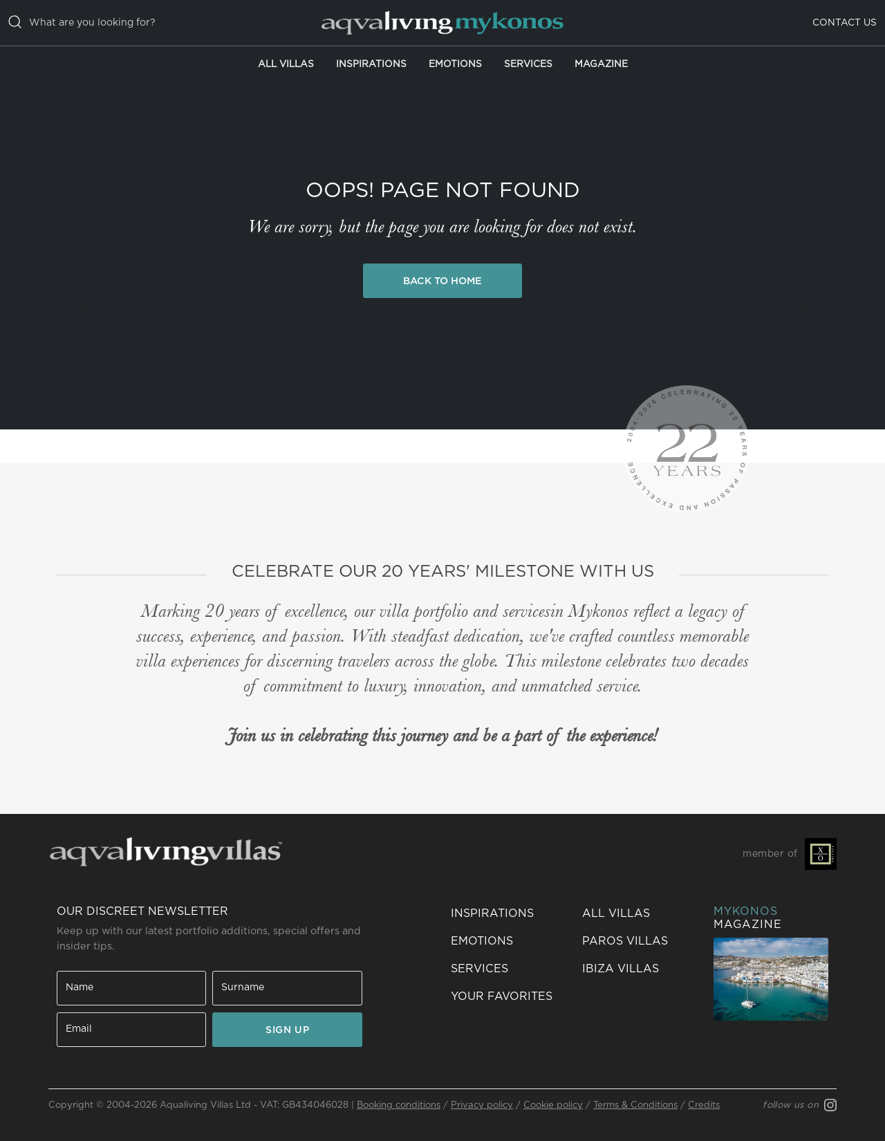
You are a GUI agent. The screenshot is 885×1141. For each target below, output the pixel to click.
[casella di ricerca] (153, 23)
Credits (704, 1105)
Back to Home (442, 281)
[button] (508, 996)
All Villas (286, 64)
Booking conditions (398, 1105)
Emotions (455, 64)
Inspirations (371, 64)
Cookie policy (553, 1105)
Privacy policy (482, 1105)
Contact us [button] (844, 23)
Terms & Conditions (635, 1105)
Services (528, 64)
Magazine (601, 64)
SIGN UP (287, 1030)
